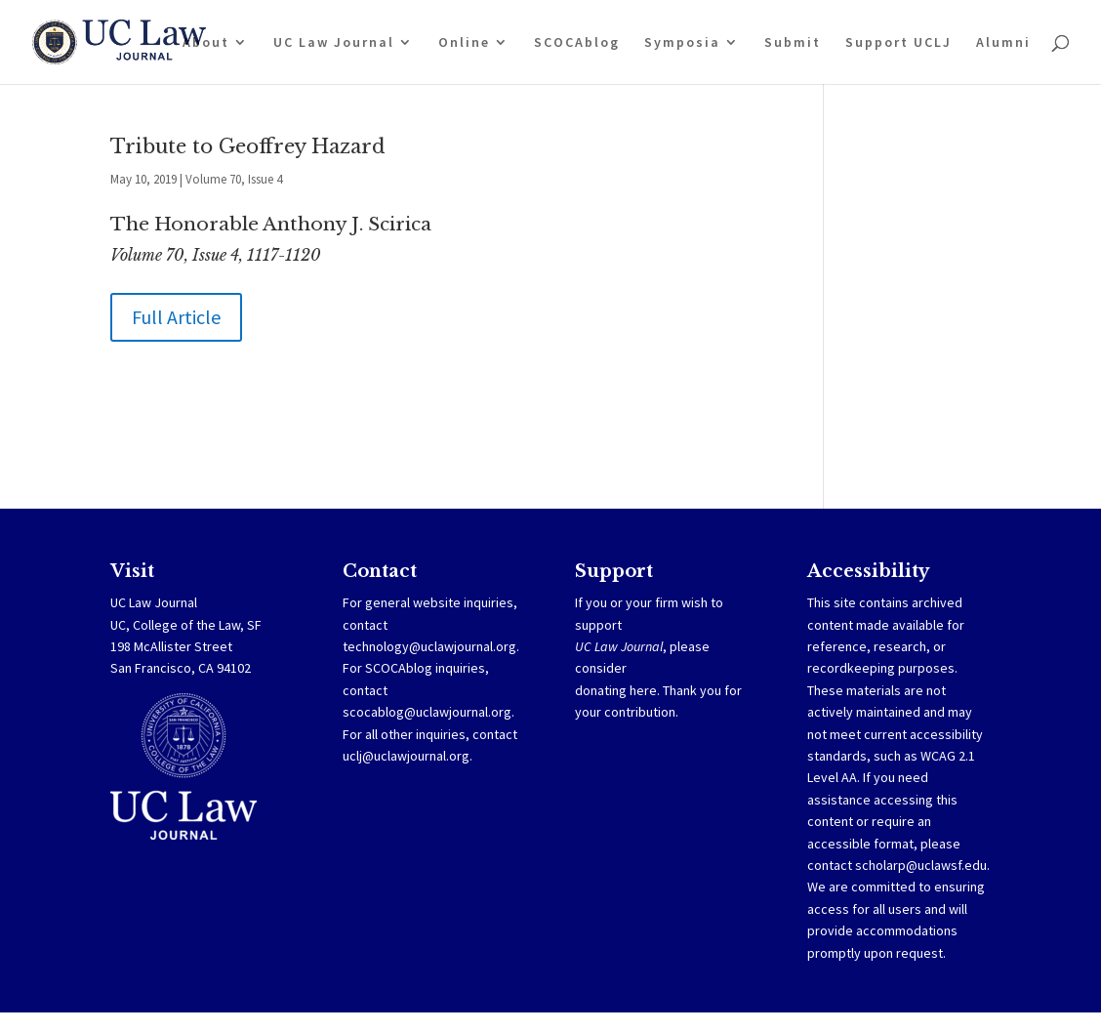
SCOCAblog (577, 43)
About (206, 43)
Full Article (176, 317)
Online (464, 43)
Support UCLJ (898, 43)
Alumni (1003, 43)
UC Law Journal (333, 43)
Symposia (682, 43)
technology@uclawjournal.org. (431, 646)
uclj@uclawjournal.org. (407, 755)
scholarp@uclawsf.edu (921, 865)
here (643, 690)
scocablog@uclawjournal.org (427, 712)
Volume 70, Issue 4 (233, 179)
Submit (792, 43)
